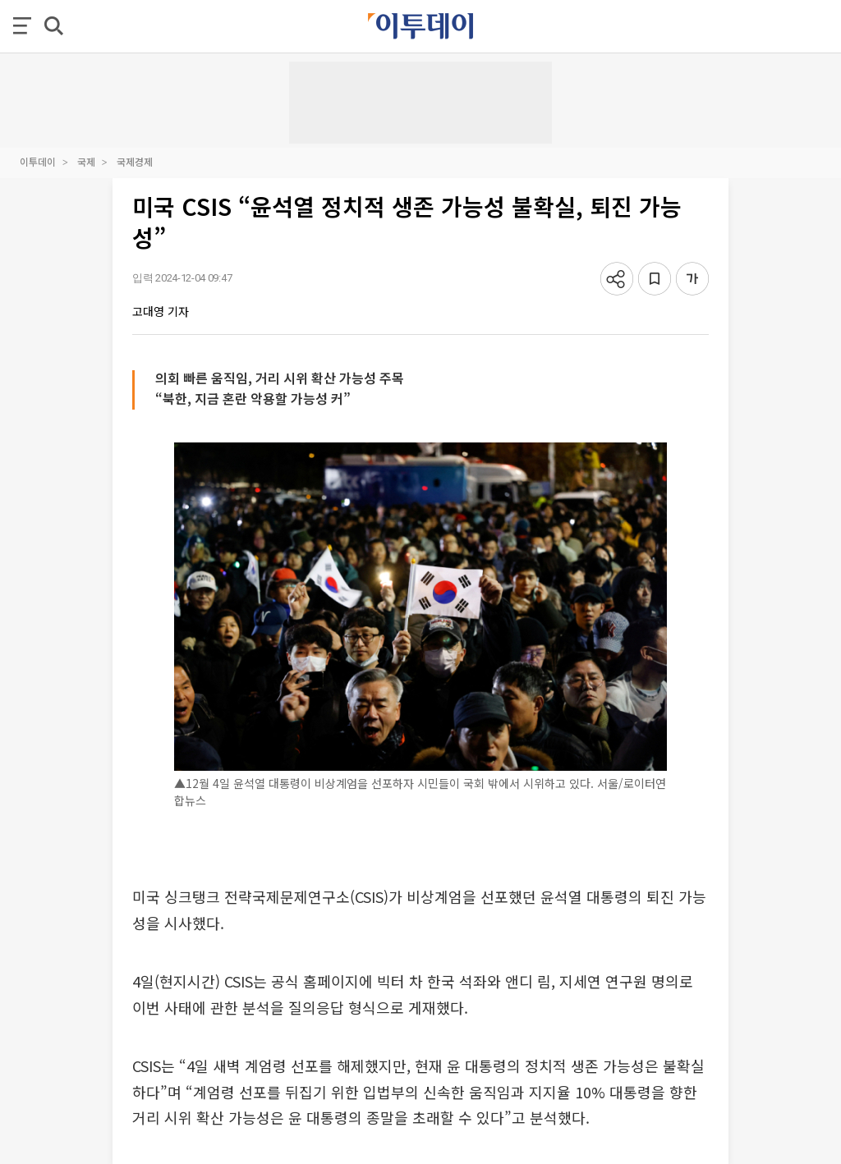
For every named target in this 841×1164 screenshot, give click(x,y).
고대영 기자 (160, 311)
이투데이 (38, 161)
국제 (86, 161)
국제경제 (135, 161)
